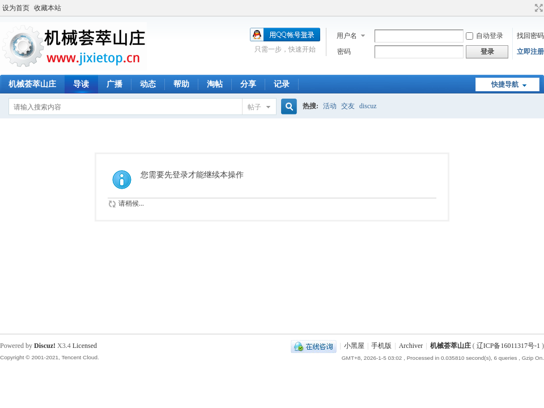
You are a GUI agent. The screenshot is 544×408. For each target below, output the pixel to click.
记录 (282, 84)
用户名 (347, 36)
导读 (81, 84)
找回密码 (530, 36)
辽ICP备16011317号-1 (508, 346)
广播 (114, 84)
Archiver (411, 346)
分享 (248, 84)
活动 (330, 106)
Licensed (85, 346)
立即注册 (530, 52)
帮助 (181, 84)
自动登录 (484, 36)
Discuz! (45, 346)
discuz (368, 106)
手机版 (381, 346)
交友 (348, 106)
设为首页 (15, 8)
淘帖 (215, 84)
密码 (344, 52)
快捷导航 (504, 84)
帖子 (254, 107)
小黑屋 (354, 346)
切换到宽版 (537, 8)
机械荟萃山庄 (32, 84)
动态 (148, 84)
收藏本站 (47, 8)
